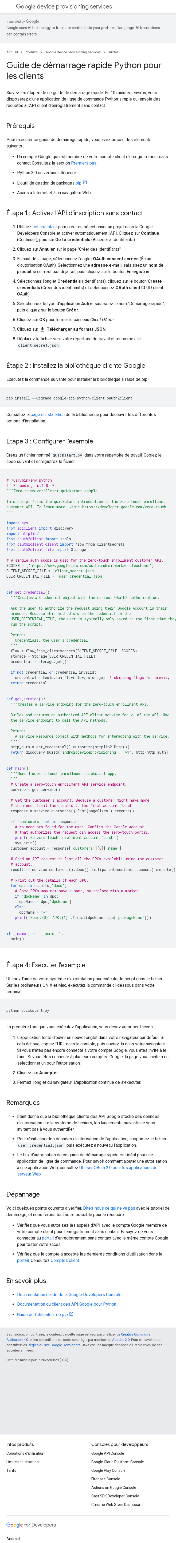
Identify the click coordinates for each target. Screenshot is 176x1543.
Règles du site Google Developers (54, 1345)
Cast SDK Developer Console (115, 1496)
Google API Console (107, 1453)
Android (13, 1539)
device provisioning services (64, 6)
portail (48, 1238)
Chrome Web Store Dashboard (117, 1504)
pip (78, 183)
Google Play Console (108, 1470)
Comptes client (65, 1260)
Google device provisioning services (73, 52)
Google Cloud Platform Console (117, 1462)
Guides (113, 52)
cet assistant (45, 226)
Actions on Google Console (113, 1487)
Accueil (12, 52)
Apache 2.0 (121, 1340)
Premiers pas (83, 163)
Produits (31, 52)
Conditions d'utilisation (25, 1453)
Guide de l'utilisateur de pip (42, 1314)
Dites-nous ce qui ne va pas (109, 1208)
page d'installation (48, 414)
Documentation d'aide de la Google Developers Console (69, 1294)
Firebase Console (105, 1479)
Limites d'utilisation (22, 1462)
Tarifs (11, 1470)
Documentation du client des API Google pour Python (66, 1304)
